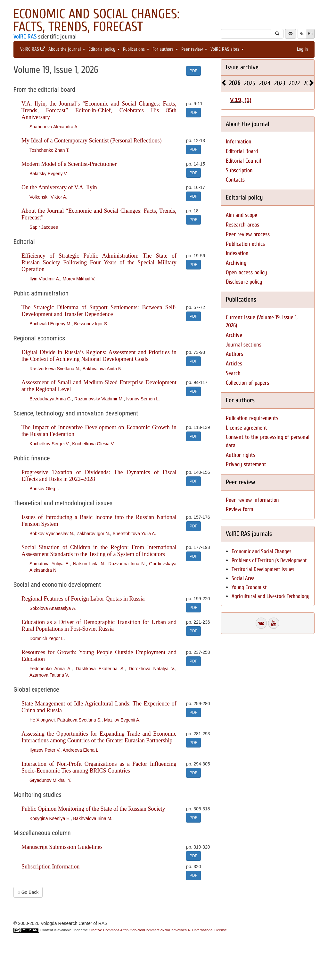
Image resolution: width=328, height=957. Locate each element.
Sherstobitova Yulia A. (134, 533)
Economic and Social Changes (261, 551)
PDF (193, 71)
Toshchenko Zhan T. (49, 150)
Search (233, 373)
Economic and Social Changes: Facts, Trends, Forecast (96, 20)
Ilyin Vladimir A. (44, 278)
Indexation (237, 253)
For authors (165, 49)
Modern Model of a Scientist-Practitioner (69, 164)
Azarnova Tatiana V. (49, 675)
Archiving (236, 263)
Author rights (240, 455)
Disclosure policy (244, 281)
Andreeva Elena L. (81, 750)
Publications (136, 49)
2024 (264, 83)
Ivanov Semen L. (143, 398)
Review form (239, 509)
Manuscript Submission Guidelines (61, 847)
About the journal (66, 49)
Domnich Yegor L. (47, 638)
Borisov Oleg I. (44, 488)
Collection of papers (247, 383)
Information (238, 141)
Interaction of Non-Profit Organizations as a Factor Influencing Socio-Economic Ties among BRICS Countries (98, 767)
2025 (249, 83)
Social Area (243, 578)
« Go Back (28, 892)
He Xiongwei (42, 719)
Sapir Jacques (43, 227)
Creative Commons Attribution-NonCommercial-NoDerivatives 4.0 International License (158, 930)
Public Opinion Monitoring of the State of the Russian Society (93, 809)
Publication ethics (245, 244)
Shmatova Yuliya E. (49, 563)
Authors (234, 354)
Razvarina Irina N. (127, 563)
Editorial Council (243, 161)
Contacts (235, 179)
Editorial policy (104, 49)
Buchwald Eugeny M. (50, 323)
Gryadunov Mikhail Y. (50, 780)
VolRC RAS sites (227, 49)
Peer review (194, 49)
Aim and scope (241, 215)
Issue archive (242, 67)
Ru (301, 33)
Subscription (239, 170)
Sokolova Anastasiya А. (52, 608)
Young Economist (249, 587)
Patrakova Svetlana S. (79, 719)
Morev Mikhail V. (78, 278)
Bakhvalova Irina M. (92, 818)
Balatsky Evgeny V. (48, 173)
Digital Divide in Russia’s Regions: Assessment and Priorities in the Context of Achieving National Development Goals (98, 355)
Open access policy (246, 272)
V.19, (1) (240, 100)
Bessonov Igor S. (91, 323)
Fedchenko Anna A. (50, 668)
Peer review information (252, 500)
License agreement (246, 427)
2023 (279, 83)
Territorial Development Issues (263, 569)
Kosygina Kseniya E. (49, 818)
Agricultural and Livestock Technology (270, 596)
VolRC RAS (25, 36)
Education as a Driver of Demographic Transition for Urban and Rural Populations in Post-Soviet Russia (98, 625)
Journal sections (243, 344)
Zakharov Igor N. (93, 533)
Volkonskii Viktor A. (48, 197)
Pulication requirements (252, 418)
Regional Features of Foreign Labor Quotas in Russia (82, 598)
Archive (234, 335)
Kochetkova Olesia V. (93, 443)
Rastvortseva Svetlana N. (54, 368)
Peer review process (248, 234)
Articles (234, 363)
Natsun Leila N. (89, 563)
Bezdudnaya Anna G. (50, 398)
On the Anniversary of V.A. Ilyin (59, 187)
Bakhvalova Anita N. (103, 368)
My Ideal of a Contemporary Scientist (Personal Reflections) (91, 140)
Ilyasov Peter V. (45, 750)
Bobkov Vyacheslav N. (51, 533)
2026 (234, 83)
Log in (302, 49)
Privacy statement (246, 464)
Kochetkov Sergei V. (49, 443)
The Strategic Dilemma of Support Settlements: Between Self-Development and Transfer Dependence (98, 310)
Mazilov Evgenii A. (122, 719)
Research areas (242, 224)
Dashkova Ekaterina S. (100, 668)
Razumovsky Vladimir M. (99, 398)
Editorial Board (242, 151)
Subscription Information (50, 866)
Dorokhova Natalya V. (152, 668)
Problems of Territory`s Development (269, 560)
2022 (294, 83)
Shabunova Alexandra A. (53, 126)
